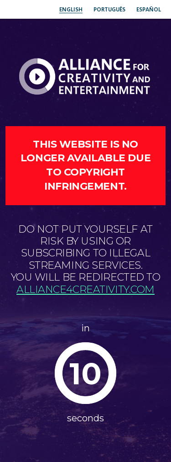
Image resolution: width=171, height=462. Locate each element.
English (71, 9)
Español (148, 9)
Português (109, 9)
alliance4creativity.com (85, 289)
